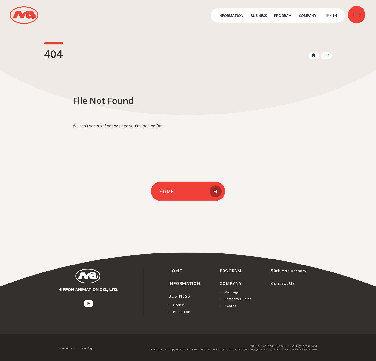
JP (327, 15)
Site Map (86, 348)
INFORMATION (230, 15)
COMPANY (307, 15)
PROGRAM (283, 15)
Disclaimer (66, 348)
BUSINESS (259, 15)
